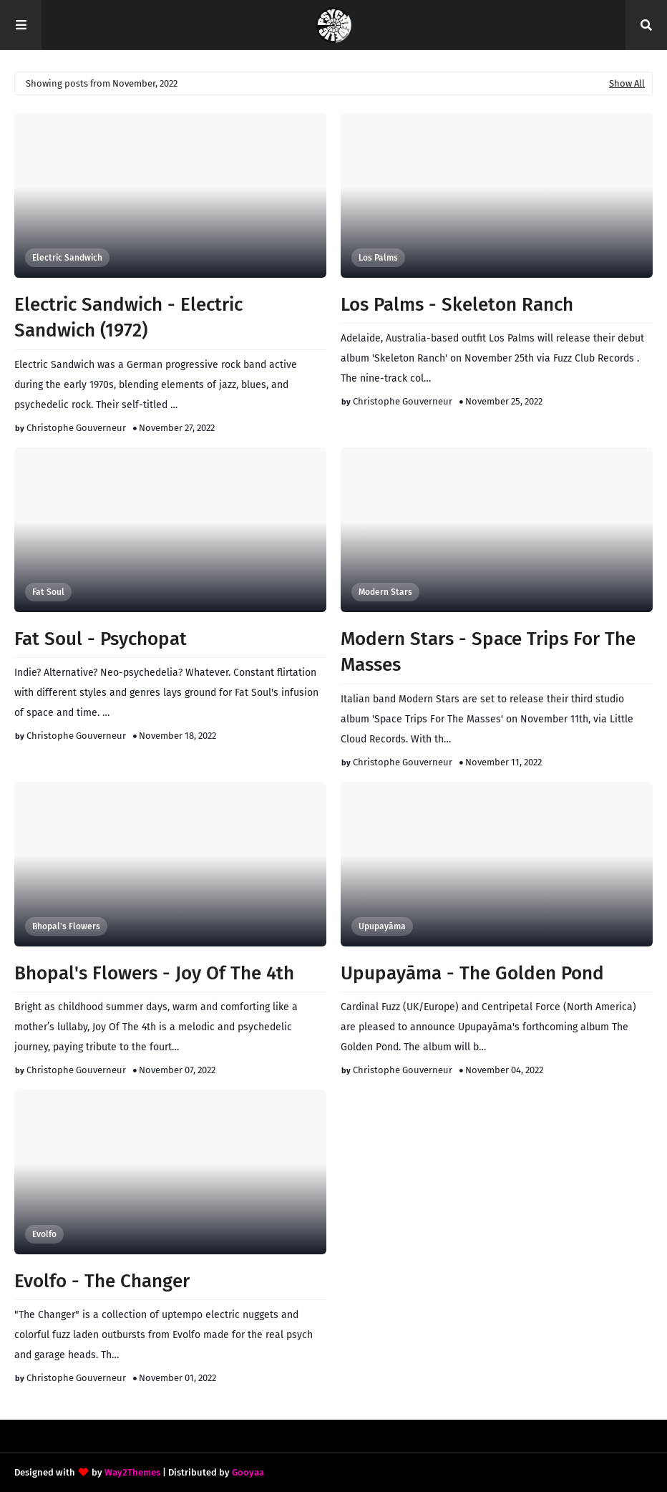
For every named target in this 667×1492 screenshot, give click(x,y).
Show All (627, 83)
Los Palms (378, 258)
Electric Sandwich (67, 258)
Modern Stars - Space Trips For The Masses (488, 652)
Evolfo (44, 1234)
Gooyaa (248, 1472)
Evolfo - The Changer (102, 1281)
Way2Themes (132, 1472)
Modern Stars (385, 592)
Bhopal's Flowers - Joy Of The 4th (154, 973)
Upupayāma (382, 926)
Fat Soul (48, 592)
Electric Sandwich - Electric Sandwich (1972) (128, 317)
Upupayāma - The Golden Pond (472, 973)
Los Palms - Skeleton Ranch (457, 305)
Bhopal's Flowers (66, 926)
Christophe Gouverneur (76, 427)
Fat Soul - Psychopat (100, 639)
